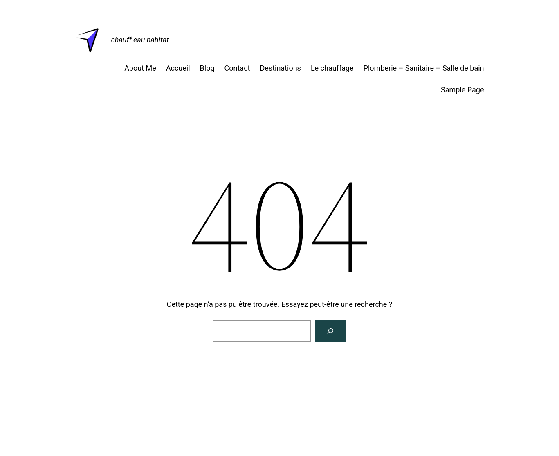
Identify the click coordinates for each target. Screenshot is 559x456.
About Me (140, 68)
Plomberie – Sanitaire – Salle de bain (424, 68)
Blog (207, 68)
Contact (237, 68)
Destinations (280, 68)
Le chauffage (332, 68)
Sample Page (462, 89)
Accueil (178, 68)
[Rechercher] (330, 331)
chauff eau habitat (140, 40)
